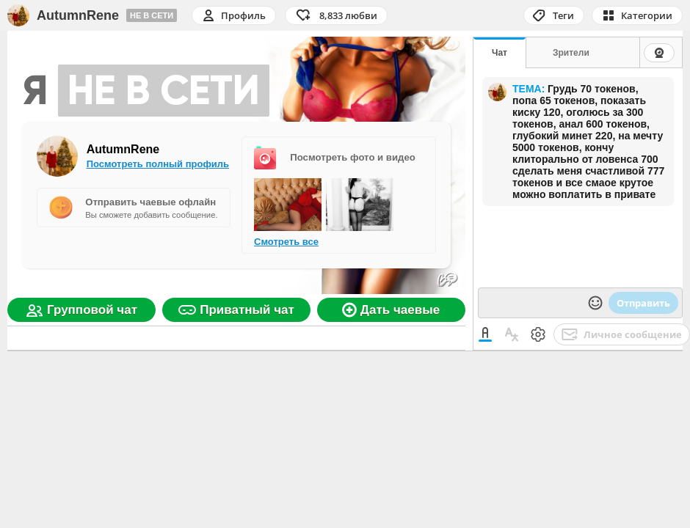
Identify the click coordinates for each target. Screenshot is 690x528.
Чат (499, 53)
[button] (336, 15)
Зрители (571, 53)
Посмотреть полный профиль (158, 163)
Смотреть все (286, 241)
